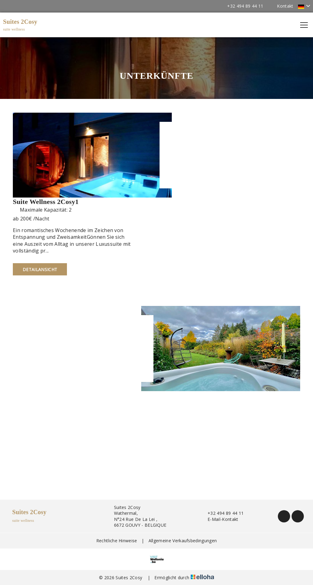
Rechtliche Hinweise (116, 540)
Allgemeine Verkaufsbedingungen (183, 540)
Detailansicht (40, 269)
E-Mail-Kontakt (219, 519)
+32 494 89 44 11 (222, 513)
